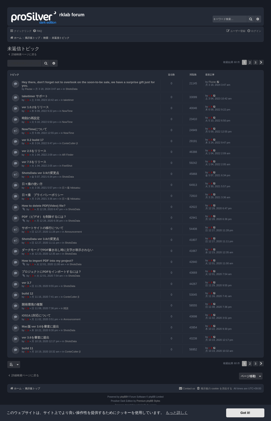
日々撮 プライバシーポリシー (42, 195)
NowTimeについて (34, 129)
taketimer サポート (35, 96)
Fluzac (29, 89)
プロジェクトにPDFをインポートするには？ (51, 271)
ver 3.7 (26, 282)
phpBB (123, 397)
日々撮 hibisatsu (71, 187)
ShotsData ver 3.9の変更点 (40, 173)
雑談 (65, 308)
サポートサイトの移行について (42, 228)
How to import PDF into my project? (47, 260)
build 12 (27, 293)
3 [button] (255, 62)
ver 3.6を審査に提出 (35, 337)
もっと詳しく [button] (177, 413)
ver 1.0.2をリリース (35, 107)
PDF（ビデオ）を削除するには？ (44, 216)
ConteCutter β (70, 143)
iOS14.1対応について (36, 315)
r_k (27, 100)
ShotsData (71, 89)
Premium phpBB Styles (148, 401)
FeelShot (67, 165)
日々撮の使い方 (32, 184)
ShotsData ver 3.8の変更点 (40, 239)
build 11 (27, 348)
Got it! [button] (245, 413)
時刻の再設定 (31, 118)
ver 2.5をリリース (34, 151)
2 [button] (250, 62)
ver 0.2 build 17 (32, 140)
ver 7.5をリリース (34, 162)
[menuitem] (37, 31)
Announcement (73, 231)
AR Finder (67, 154)
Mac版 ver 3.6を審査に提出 (40, 326)
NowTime (67, 111)
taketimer (68, 100)
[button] (261, 62)
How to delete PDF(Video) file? (43, 205)
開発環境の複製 (32, 304)
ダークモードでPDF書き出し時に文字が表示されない (57, 250)
